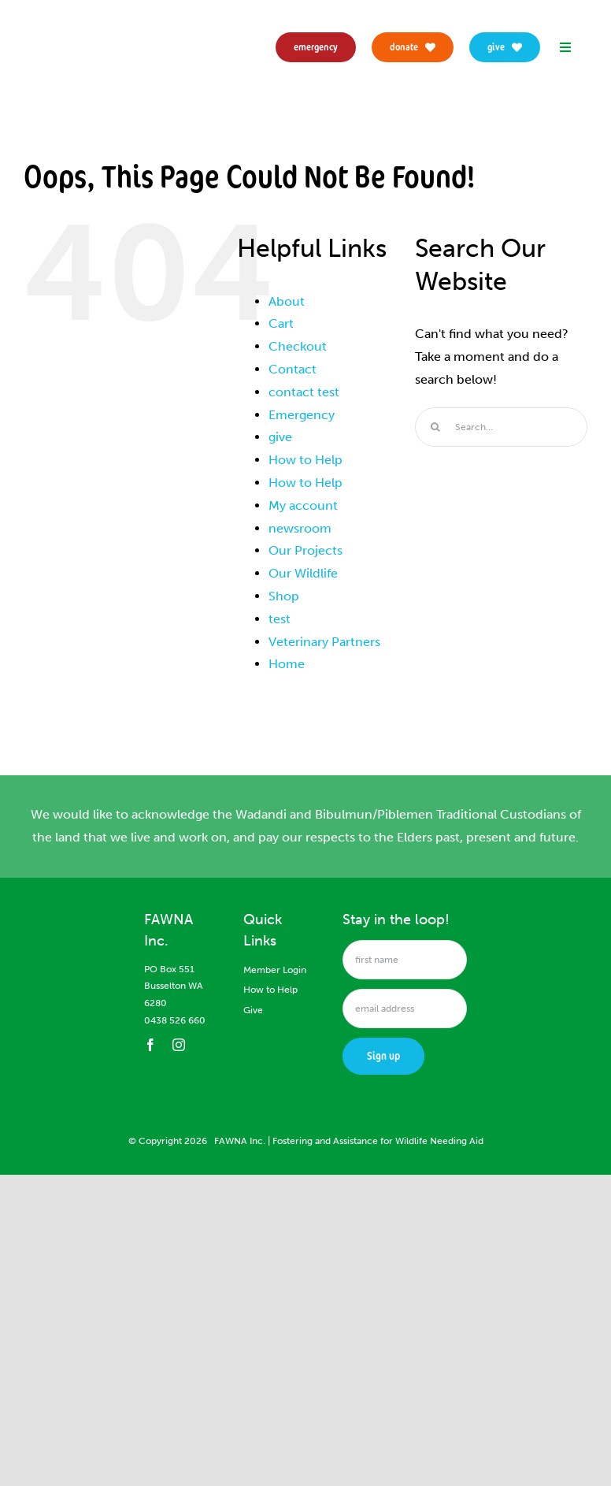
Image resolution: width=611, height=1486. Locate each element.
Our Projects (305, 550)
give (280, 436)
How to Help (305, 459)
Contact (292, 369)
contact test (303, 392)
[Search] (434, 427)
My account (303, 505)
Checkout (297, 346)
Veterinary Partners (324, 641)
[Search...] (501, 427)
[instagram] (178, 1044)
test (279, 618)
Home (286, 663)
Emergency (301, 414)
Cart (281, 323)
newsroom (299, 528)
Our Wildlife (303, 573)
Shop (283, 596)
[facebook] (150, 1044)
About (286, 301)
